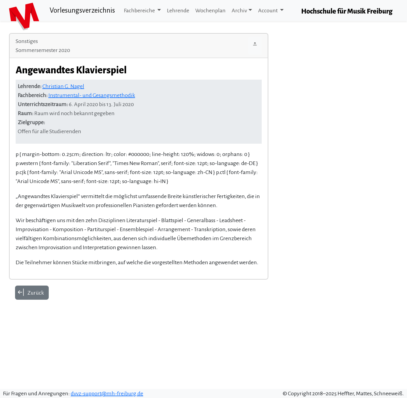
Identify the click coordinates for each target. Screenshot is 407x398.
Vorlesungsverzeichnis (82, 10)
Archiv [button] (239, 11)
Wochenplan (210, 11)
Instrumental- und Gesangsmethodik (91, 95)
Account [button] (268, 11)
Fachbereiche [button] (140, 11)
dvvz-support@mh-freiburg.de (107, 393)
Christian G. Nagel (63, 86)
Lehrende (178, 11)
